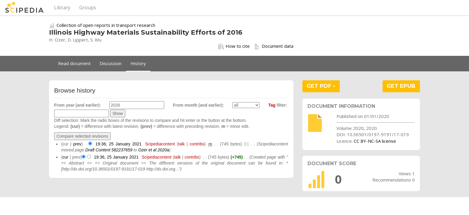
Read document (74, 63)
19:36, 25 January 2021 (118, 144)
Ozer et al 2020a (153, 150)
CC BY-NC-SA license (375, 141)
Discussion (110, 63)
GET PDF (321, 86)
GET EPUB (401, 86)
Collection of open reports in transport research (106, 25)
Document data (273, 46)
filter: (277, 105)
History (138, 63)
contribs (197, 144)
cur (65, 157)
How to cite (234, 46)
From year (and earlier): (77, 105)
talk (181, 144)
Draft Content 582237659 (108, 150)
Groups (87, 7)
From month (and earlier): (198, 105)
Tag (271, 105)
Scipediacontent (160, 144)
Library (62, 7)
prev (77, 144)
